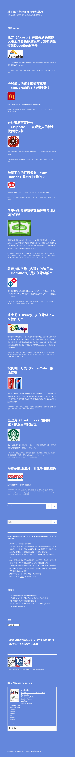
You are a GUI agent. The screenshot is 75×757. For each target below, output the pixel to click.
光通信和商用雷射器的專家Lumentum (23, 595)
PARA (9, 357)
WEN (14, 111)
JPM (26, 492)
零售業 (19, 455)
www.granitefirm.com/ (17, 723)
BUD (18, 492)
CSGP (24, 255)
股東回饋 (22, 109)
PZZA (13, 303)
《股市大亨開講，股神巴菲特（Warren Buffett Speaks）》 (30, 604)
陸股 (28, 70)
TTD (43, 257)
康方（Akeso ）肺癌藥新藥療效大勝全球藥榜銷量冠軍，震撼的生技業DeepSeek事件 (32, 41)
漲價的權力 (47, 453)
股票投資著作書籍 (15, 707)
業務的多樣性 (14, 355)
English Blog (25, 695)
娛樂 (17, 353)
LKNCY (18, 457)
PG (28, 409)
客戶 (29, 490)
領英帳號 (12, 719)
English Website (26, 699)
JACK (42, 109)
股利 (20, 355)
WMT (13, 494)
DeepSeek (40, 70)
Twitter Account (26, 703)
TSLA (38, 257)
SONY (19, 357)
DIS (40, 355)
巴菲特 (34, 253)
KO (43, 355)
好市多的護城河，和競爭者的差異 (32, 468)
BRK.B (19, 255)
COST (46, 455)
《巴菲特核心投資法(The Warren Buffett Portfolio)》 (29, 598)
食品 (34, 109)
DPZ (33, 197)
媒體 (41, 353)
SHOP (34, 257)
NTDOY (18, 257)
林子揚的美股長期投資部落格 (25, 12)
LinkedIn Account (16, 705)
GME (33, 255)
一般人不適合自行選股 (17, 606)
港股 (21, 70)
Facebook (24, 701)
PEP (41, 197)
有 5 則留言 (26, 494)
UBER (23, 303)
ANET (9, 255)
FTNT (29, 255)
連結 (22, 576)
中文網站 (12, 713)
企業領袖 (28, 453)
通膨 (42, 253)
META (39, 492)
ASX (14, 492)
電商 (24, 455)
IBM (49, 255)
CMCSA (35, 355)
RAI (45, 197)
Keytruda (47, 70)
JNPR (9, 457)
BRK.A (14, 255)
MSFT (27, 457)
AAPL (47, 253)
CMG (28, 159)
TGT (52, 492)
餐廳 (17, 109)
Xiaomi (18, 494)
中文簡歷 (12, 711)
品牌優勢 (36, 353)
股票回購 (29, 109)
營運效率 (41, 490)
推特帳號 (12, 717)
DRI (33, 159)
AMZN (52, 253)
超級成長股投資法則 (20, 639)
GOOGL (44, 255)
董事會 (51, 490)
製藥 (25, 70)
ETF (23, 253)
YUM (9, 161)
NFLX (52, 355)
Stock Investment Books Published (33, 693)
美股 (38, 253)
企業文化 (22, 453)
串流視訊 (22, 353)
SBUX (45, 159)
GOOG (38, 255)
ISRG (53, 255)
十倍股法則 (44, 639)
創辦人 (28, 197)
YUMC (9, 199)
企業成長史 (29, 353)
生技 (17, 70)
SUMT (9, 72)
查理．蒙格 (34, 490)
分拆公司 (22, 197)
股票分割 (18, 253)
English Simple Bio (27, 697)
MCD (53, 70)
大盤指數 (28, 253)
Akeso (33, 70)
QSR (50, 109)
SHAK (9, 111)
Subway (51, 159)
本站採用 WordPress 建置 (33, 751)
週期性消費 (22, 159)
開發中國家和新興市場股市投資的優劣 (22, 601)
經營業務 (46, 407)
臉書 (11, 715)
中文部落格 (13, 709)
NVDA (24, 257)
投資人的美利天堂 (19, 643)
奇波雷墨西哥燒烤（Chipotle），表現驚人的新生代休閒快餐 (31, 127)
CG (38, 109)
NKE (13, 257)
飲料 (17, 407)
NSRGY (44, 492)
